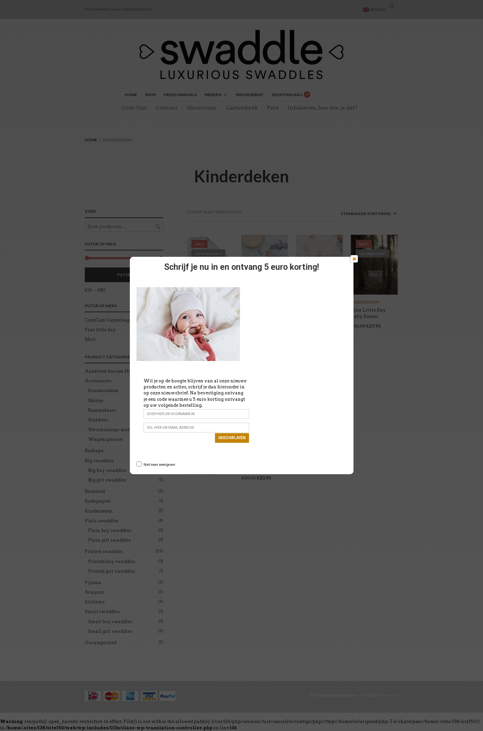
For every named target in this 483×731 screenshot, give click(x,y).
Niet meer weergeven (159, 465)
